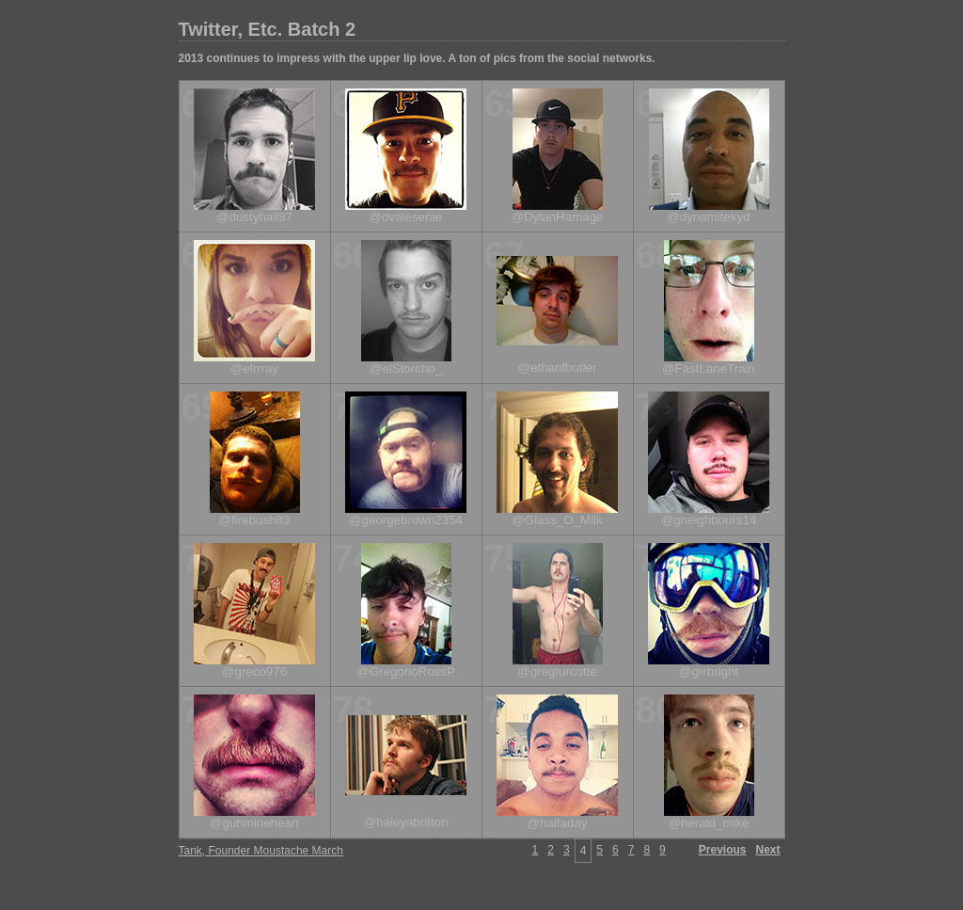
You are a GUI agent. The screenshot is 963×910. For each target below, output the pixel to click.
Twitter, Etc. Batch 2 (267, 29)
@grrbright (708, 671)
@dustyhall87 (254, 217)
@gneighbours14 (709, 520)
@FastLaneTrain (708, 368)
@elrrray (254, 368)
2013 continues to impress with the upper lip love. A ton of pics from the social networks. (417, 58)
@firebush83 (255, 520)
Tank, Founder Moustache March (261, 850)
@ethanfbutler (557, 367)
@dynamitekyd (708, 217)
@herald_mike (708, 823)
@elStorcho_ (406, 368)
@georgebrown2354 (406, 520)
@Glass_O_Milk (557, 520)
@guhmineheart (254, 823)
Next (767, 849)
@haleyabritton (406, 822)
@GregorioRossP (405, 671)
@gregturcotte (557, 671)
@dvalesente (406, 217)
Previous (723, 849)
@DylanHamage (558, 217)
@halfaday (558, 823)
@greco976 (254, 671)
